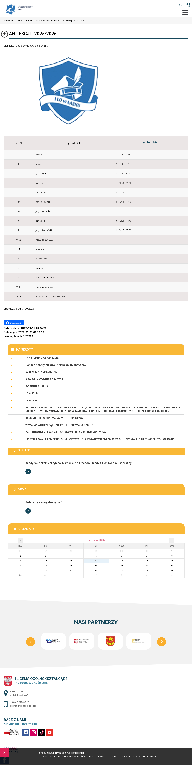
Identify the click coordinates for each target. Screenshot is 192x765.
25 (71, 570)
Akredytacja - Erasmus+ (41, 372)
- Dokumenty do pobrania (42, 358)
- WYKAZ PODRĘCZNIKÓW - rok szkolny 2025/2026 (55, 365)
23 (20, 570)
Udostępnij (13, 322)
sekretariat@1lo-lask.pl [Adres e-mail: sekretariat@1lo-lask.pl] (23, 705)
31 (45, 575)
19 (96, 565)
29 (172, 570)
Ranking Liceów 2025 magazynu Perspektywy (54, 418)
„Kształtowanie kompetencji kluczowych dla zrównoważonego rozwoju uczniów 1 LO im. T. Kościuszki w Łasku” (99, 439)
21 (147, 565)
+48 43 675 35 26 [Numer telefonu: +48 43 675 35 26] (19, 702)
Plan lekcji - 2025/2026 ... (72, 21)
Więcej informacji (28, 471)
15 (172, 561)
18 (71, 565)
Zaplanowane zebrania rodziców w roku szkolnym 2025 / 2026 (65, 432)
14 (147, 561)
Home (19, 21)
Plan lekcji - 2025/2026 (30, 33)
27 (121, 570)
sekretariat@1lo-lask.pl (181, 5)
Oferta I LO (32, 400)
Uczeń (27, 21)
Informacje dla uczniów (45, 21)
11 (71, 561)
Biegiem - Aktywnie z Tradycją (44, 379)
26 (96, 570)
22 (172, 565)
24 (45, 570)
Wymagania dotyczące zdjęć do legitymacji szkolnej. (61, 425)
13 (121, 561)
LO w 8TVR (31, 393)
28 (147, 570)
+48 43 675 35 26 (188, 5)
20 (121, 565)
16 (20, 565)
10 (45, 561)
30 (20, 575)
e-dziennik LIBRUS (36, 386)
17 (45, 565)
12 (96, 561)
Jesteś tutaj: (10, 21)
